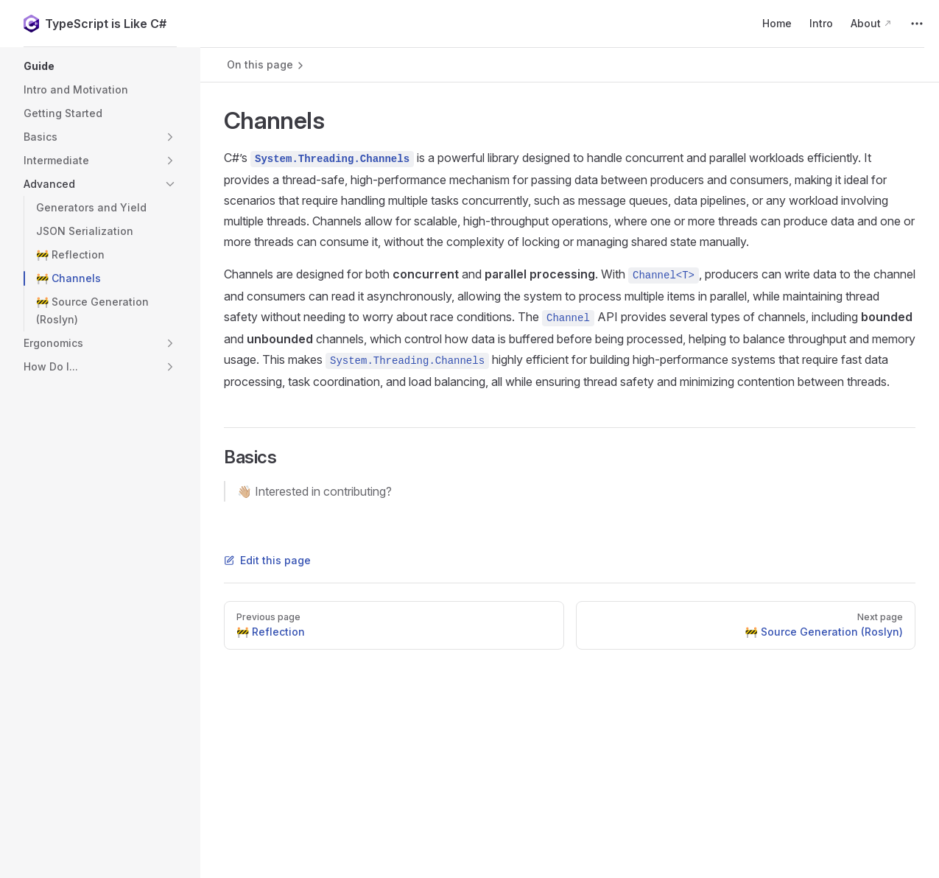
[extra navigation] (917, 23)
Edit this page (267, 560)
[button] (100, 66)
